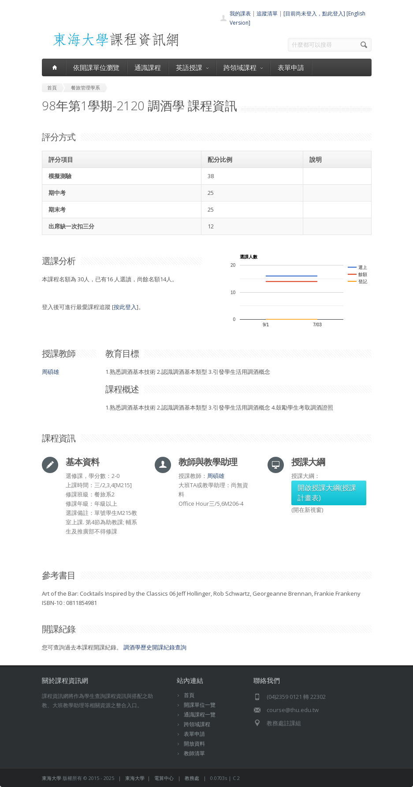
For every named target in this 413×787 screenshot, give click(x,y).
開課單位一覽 (200, 705)
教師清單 (194, 753)
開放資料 (194, 743)
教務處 (192, 778)
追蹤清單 (267, 13)
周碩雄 (50, 372)
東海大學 (51, 778)
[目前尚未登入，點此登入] (314, 13)
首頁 (189, 695)
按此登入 (125, 307)
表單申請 (291, 67)
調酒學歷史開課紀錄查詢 (154, 647)
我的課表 (240, 13)
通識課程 (147, 67)
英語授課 (192, 67)
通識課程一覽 (200, 714)
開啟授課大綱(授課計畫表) (327, 493)
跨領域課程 (243, 67)
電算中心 (164, 778)
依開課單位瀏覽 (96, 67)
